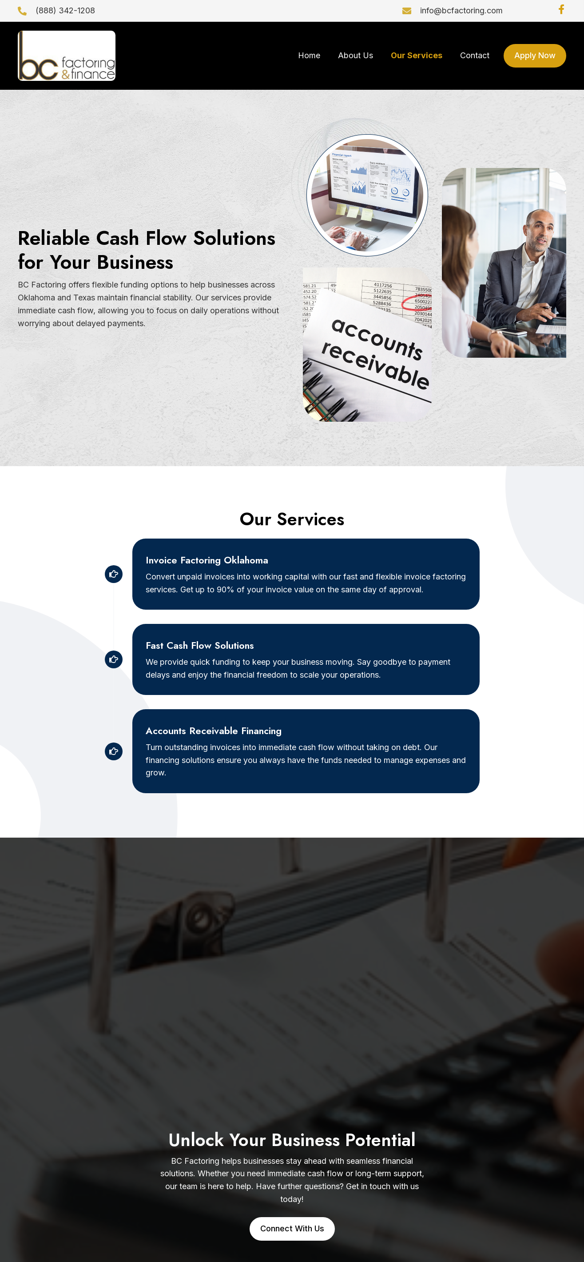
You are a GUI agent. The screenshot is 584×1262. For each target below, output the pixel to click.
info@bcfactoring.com (461, 10)
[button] (561, 9)
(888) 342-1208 (65, 10)
